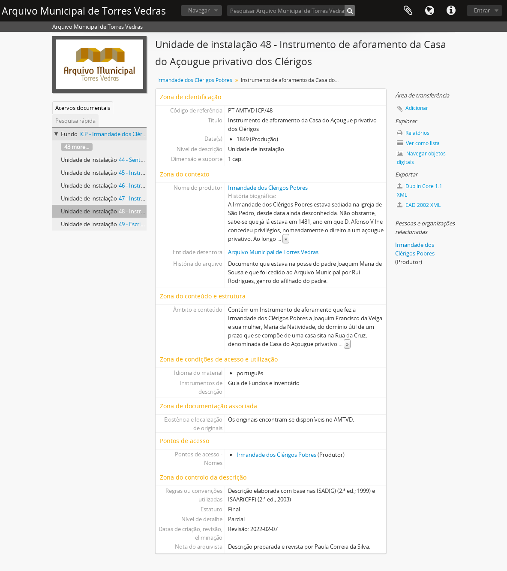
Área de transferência (408, 10)
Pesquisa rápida (75, 121)
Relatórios (413, 133)
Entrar (482, 10)
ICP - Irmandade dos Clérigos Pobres (125, 134)
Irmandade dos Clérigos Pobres (194, 80)
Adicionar (416, 108)
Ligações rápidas (451, 10)
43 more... (76, 147)
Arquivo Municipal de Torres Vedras (273, 252)
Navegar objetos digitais (421, 158)
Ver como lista (418, 143)
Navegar (199, 10)
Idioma (429, 10)
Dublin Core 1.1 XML (419, 190)
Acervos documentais (82, 108)
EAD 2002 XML (419, 205)
